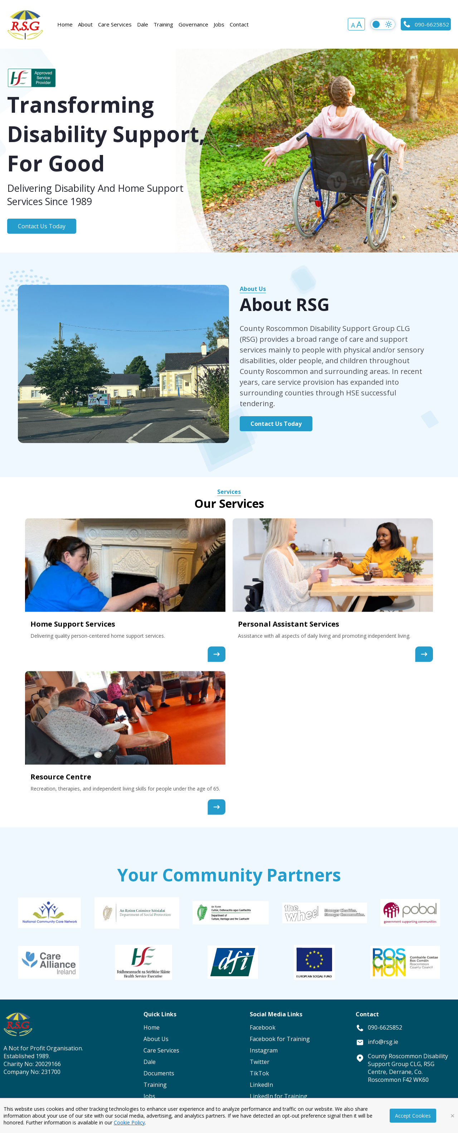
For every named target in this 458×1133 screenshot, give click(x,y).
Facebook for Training (280, 1039)
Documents (158, 1073)
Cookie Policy (129, 1122)
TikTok (259, 1073)
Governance (193, 24)
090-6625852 (426, 24)
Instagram (264, 1050)
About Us (253, 289)
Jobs (219, 24)
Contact (239, 24)
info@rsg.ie (383, 1042)
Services (229, 492)
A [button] (353, 25)
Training (163, 24)
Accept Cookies (413, 1115)
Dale (142, 24)
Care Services (115, 24)
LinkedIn (261, 1085)
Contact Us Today (41, 226)
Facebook (263, 1027)
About (85, 24)
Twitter (259, 1062)
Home (65, 24)
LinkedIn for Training (278, 1096)
